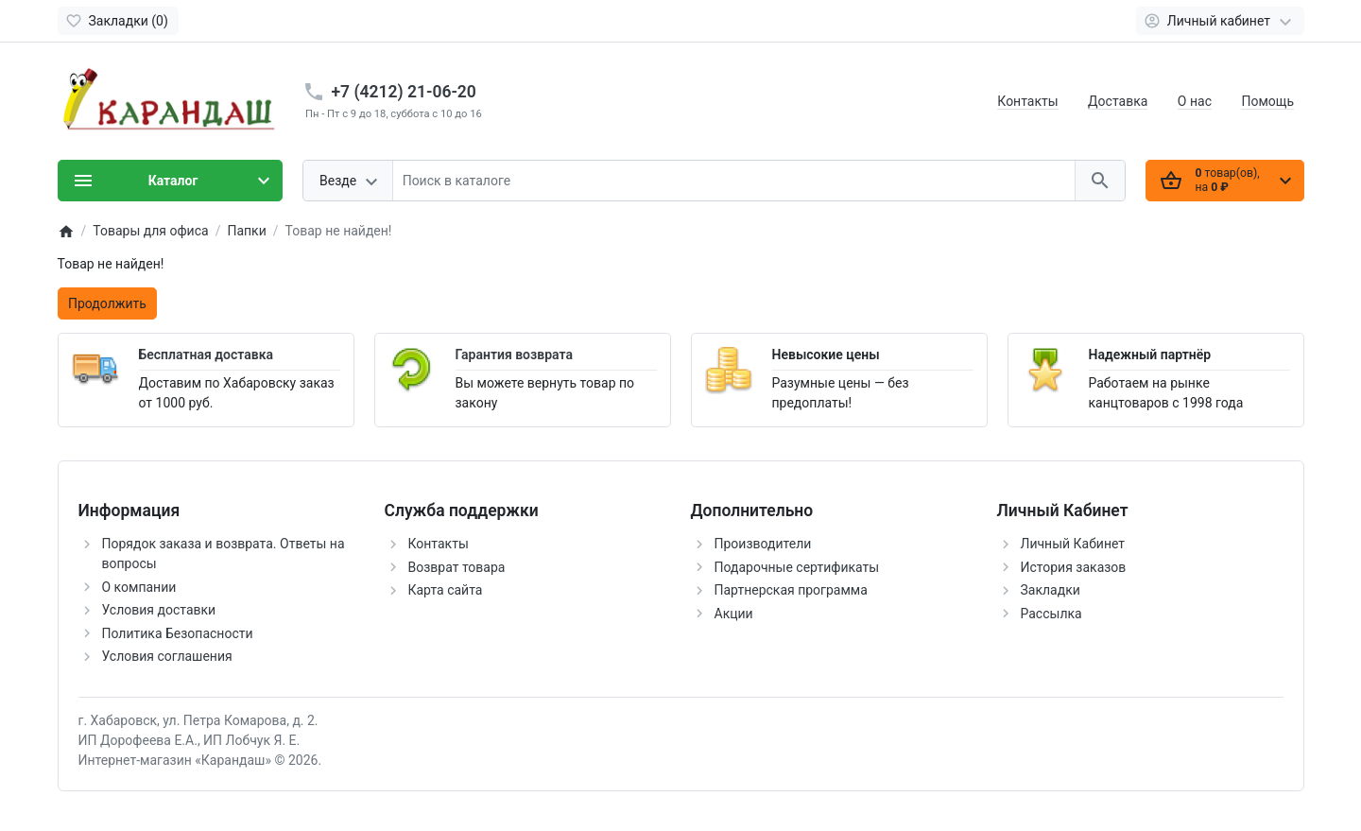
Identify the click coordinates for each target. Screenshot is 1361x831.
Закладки (1050, 589)
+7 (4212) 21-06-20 (404, 91)
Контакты (1027, 101)
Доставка (1117, 101)
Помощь (1267, 101)
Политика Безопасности (177, 633)
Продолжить (107, 303)
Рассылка (1051, 613)
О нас (1195, 101)
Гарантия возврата (514, 354)
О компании (139, 587)
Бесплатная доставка (206, 354)
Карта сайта (445, 589)
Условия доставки (159, 609)
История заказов (1074, 567)
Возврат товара (457, 567)
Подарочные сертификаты (797, 567)
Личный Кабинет (1073, 543)
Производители (763, 543)
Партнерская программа (791, 589)
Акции (734, 613)
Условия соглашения (167, 656)
